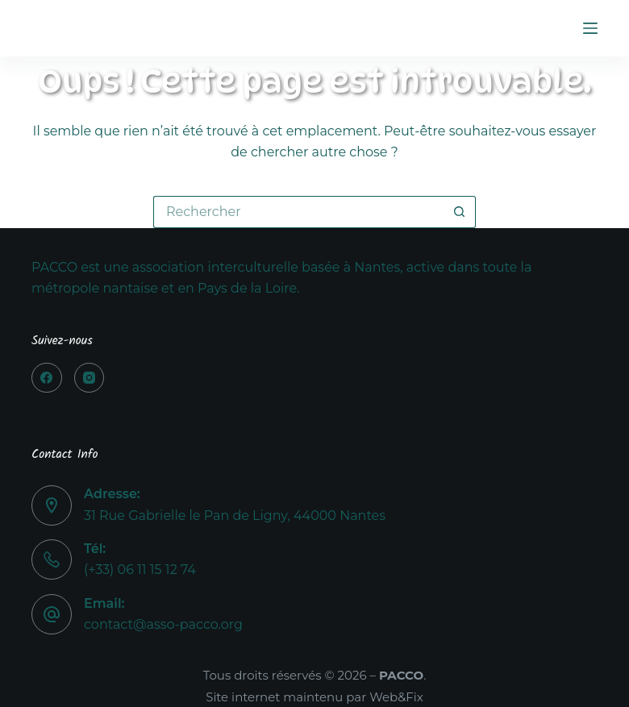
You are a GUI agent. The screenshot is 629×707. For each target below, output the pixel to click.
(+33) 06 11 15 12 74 (140, 569)
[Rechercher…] (298, 212)
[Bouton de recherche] (460, 212)
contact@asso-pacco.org (163, 624)
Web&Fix (396, 697)
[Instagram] (89, 378)
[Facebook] (46, 378)
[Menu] (590, 28)
